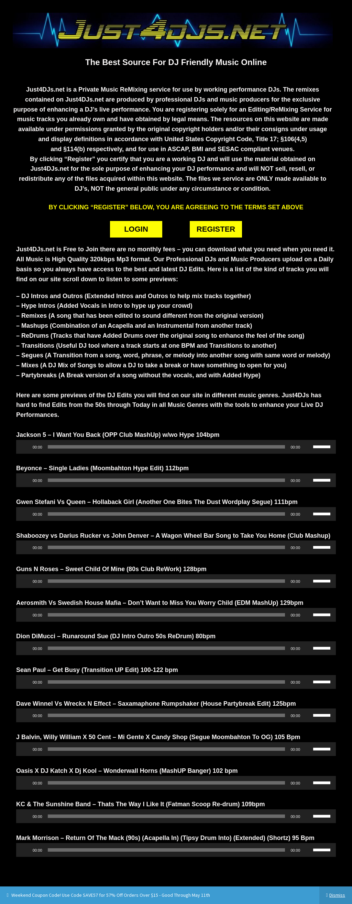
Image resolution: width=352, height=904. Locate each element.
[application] (176, 447)
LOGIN (136, 229)
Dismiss (337, 895)
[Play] (25, 446)
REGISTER (216, 229)
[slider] (166, 447)
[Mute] (307, 446)
